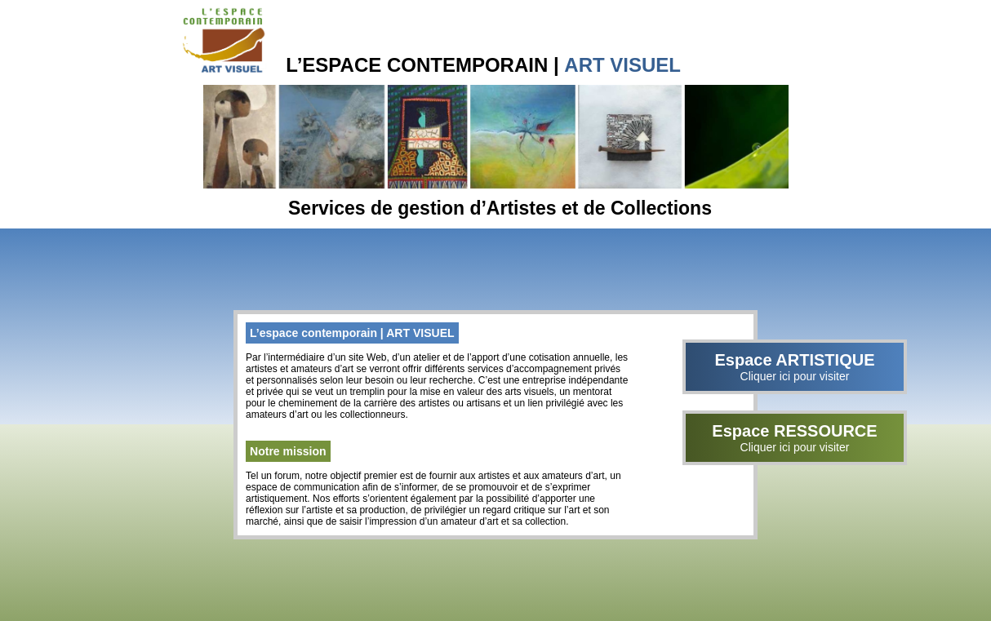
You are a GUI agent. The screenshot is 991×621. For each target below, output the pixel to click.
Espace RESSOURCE (794, 438)
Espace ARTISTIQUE (794, 367)
